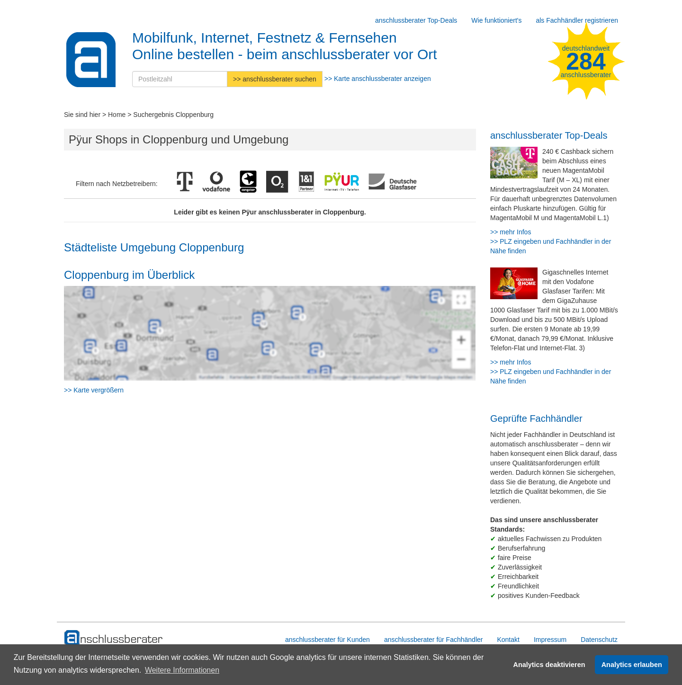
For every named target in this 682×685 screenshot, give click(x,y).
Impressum (550, 639)
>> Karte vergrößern (94, 390)
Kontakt (508, 639)
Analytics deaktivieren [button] (549, 664)
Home (117, 114)
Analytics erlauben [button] (631, 664)
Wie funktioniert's (496, 20)
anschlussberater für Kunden (327, 639)
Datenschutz (599, 639)
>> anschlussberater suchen (274, 79)
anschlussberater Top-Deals (416, 20)
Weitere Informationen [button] (182, 670)
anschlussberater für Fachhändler (433, 639)
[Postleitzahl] (179, 79)
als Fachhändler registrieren (577, 20)
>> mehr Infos (510, 232)
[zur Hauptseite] (113, 638)
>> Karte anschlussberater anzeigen (377, 78)
